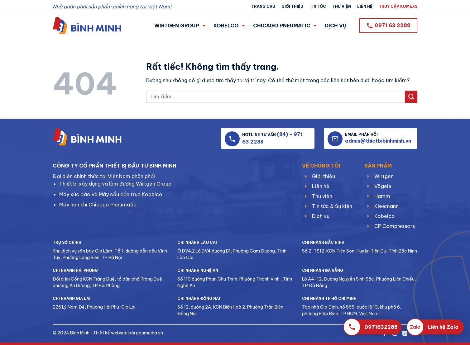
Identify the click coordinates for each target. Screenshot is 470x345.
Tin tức (317, 6)
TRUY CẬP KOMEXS (398, 6)
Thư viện (341, 6)
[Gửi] (411, 97)
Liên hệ (364, 6)
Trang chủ (263, 6)
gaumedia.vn (149, 333)
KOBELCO (229, 25)
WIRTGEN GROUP (179, 25)
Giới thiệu (292, 6)
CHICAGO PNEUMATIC (285, 25)
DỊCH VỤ (336, 25)
